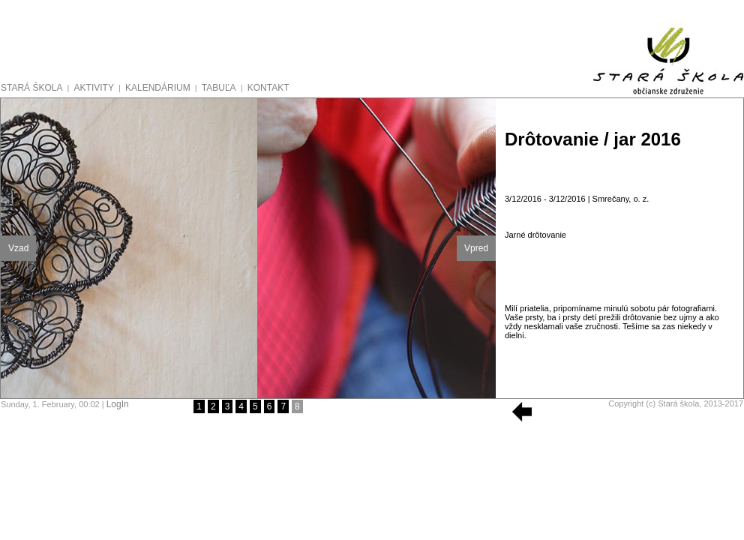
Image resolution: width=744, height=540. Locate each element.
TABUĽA (219, 87)
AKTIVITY (94, 87)
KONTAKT (269, 87)
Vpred (476, 248)
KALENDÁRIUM (157, 87)
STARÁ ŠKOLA (31, 87)
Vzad (18, 248)
